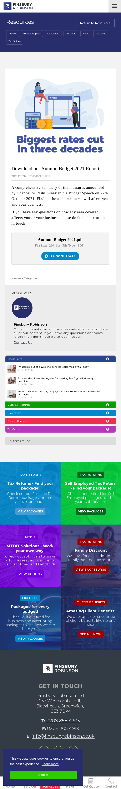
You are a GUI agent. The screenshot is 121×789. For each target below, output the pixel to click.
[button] (115, 6)
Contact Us (23, 343)
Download (62, 256)
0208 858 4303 (63, 721)
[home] (17, 6)
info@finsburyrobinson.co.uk (63, 736)
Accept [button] (43, 774)
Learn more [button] (50, 764)
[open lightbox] (60, 116)
